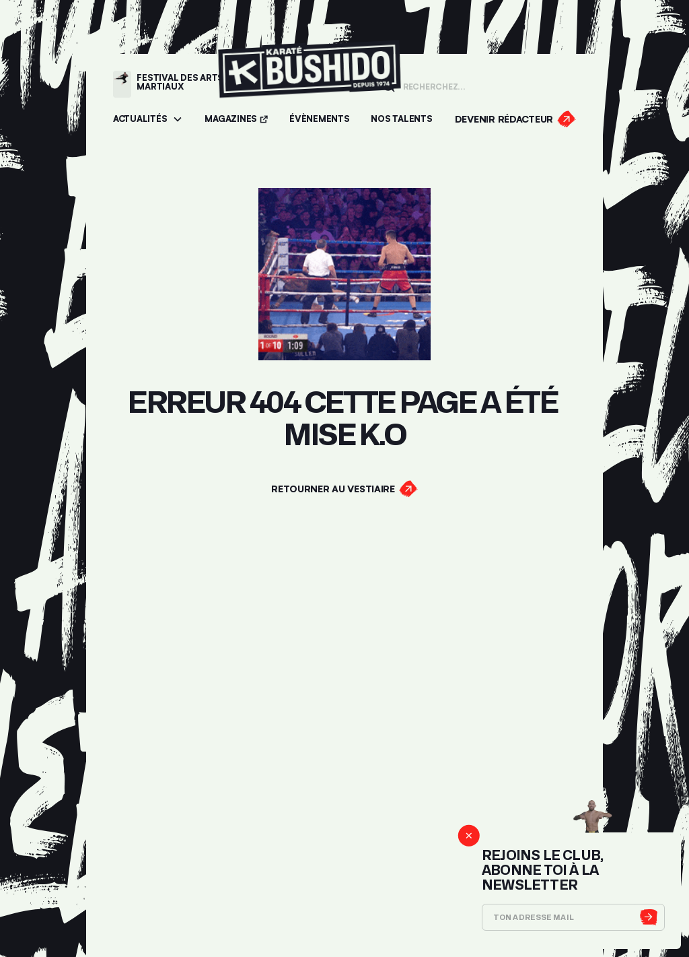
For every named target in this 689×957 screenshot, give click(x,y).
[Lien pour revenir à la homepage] (309, 84)
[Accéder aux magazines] (236, 119)
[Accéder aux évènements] (319, 119)
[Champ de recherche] (485, 85)
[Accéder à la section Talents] (401, 119)
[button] (148, 119)
